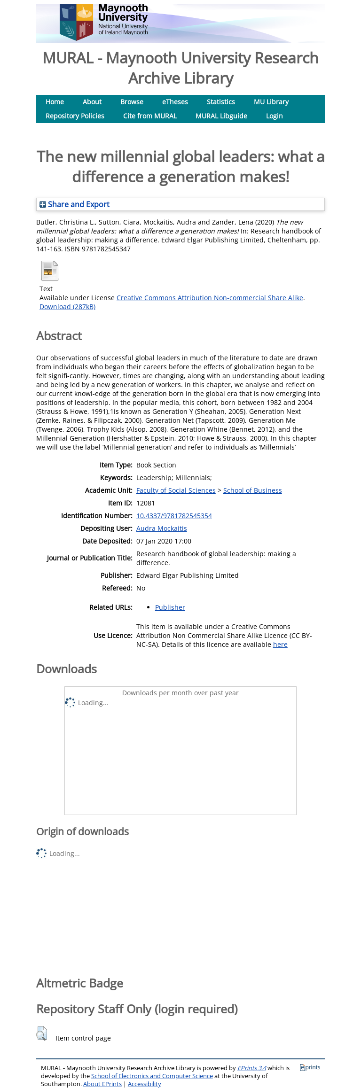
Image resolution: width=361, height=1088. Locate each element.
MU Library (271, 101)
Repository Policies (75, 115)
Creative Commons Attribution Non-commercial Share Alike (210, 297)
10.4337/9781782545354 (174, 515)
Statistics (221, 101)
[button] (41, 1033)
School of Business (252, 490)
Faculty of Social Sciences (176, 490)
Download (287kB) (67, 306)
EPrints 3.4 (251, 1068)
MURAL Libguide (221, 115)
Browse (131, 101)
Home (55, 101)
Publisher (170, 607)
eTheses (175, 101)
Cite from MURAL (150, 115)
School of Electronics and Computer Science (152, 1076)
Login (274, 115)
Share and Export (74, 204)
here (280, 644)
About (92, 101)
